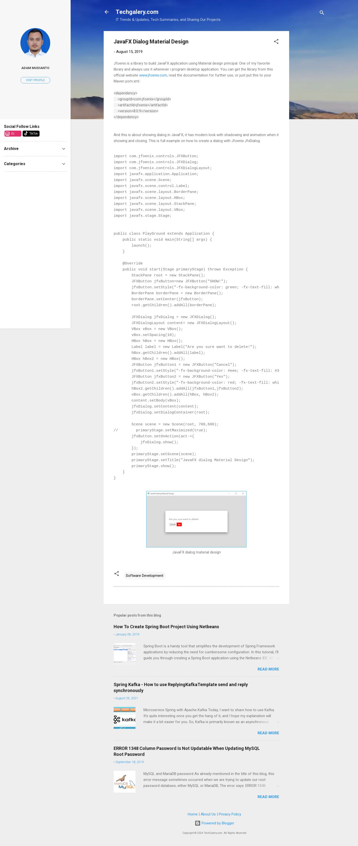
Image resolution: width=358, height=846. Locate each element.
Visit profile (35, 80)
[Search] (322, 13)
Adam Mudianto (35, 68)
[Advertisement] (309, 105)
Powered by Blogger (214, 823)
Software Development (144, 575)
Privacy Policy (230, 814)
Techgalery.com (137, 11)
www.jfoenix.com (153, 75)
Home (193, 814)
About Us (208, 814)
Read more (268, 669)
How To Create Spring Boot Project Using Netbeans (166, 626)
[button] (276, 42)
